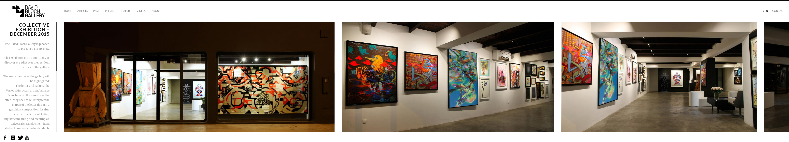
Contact (778, 10)
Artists (82, 10)
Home (68, 10)
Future (126, 10)
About (156, 10)
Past (96, 10)
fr (761, 10)
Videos (141, 10)
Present (110, 10)
